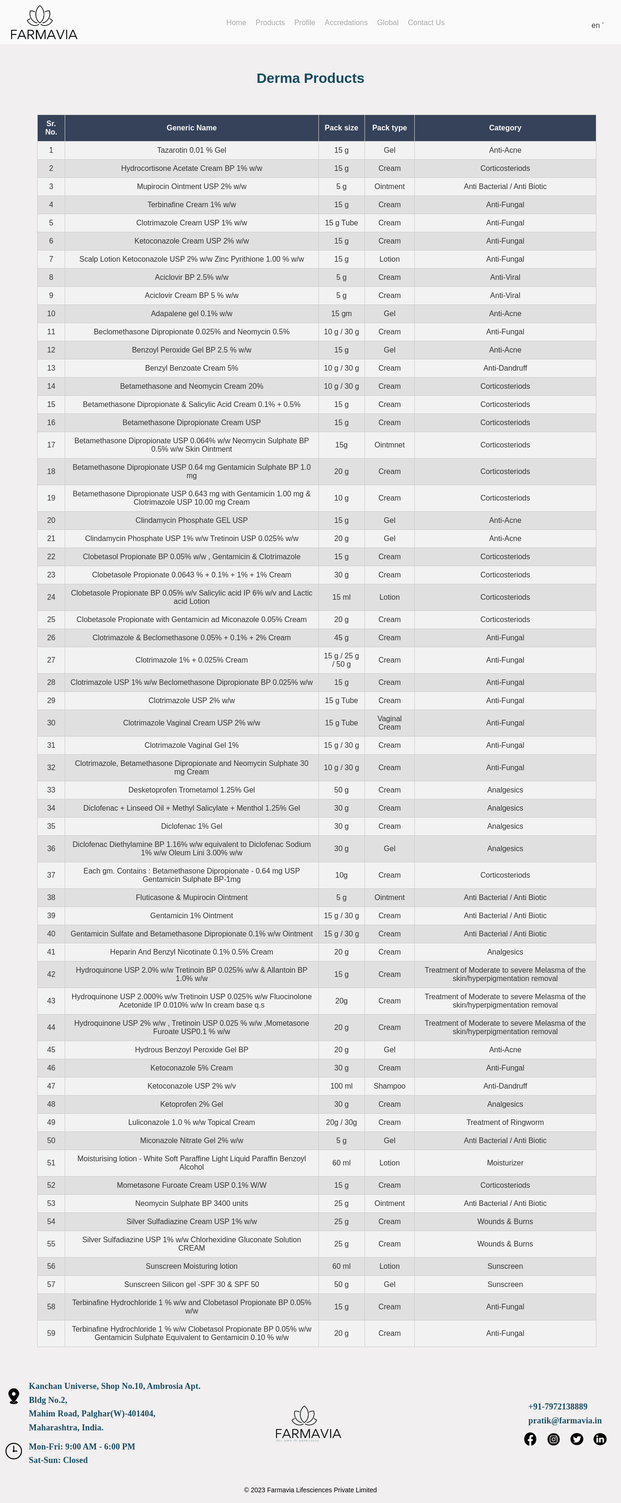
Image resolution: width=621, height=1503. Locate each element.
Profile (304, 23)
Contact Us (426, 23)
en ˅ (598, 25)
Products (270, 23)
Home (236, 23)
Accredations (346, 23)
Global (387, 23)
